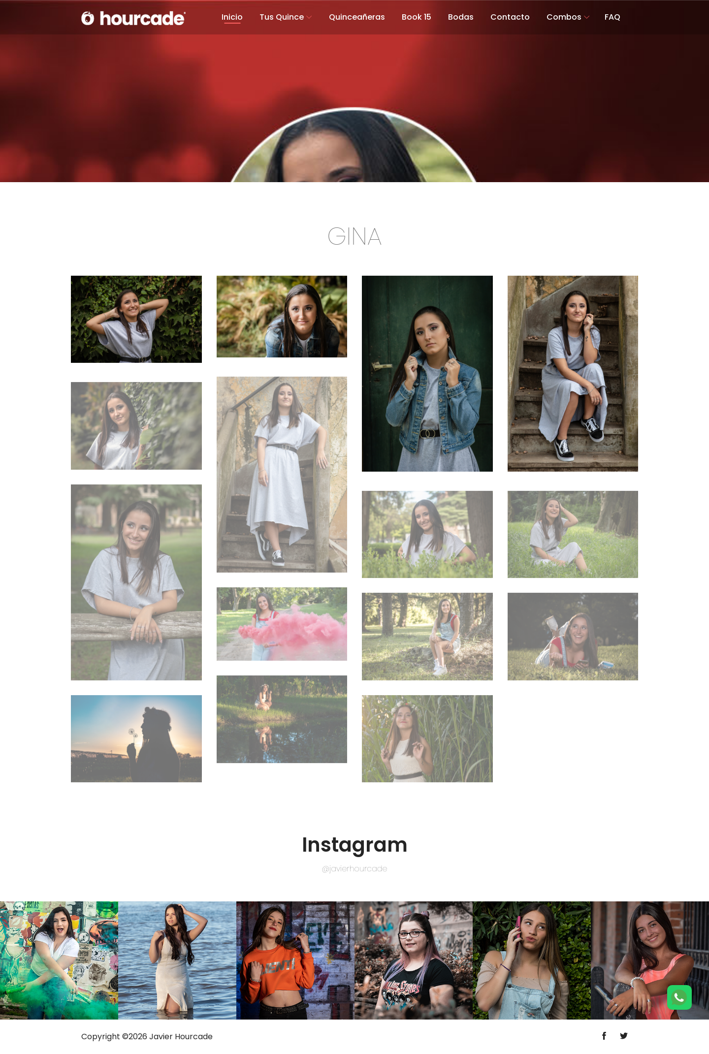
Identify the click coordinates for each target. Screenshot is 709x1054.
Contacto (510, 17)
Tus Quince (281, 17)
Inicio (232, 17)
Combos (564, 17)
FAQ (612, 17)
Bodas (461, 17)
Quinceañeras (357, 17)
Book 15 (416, 17)
